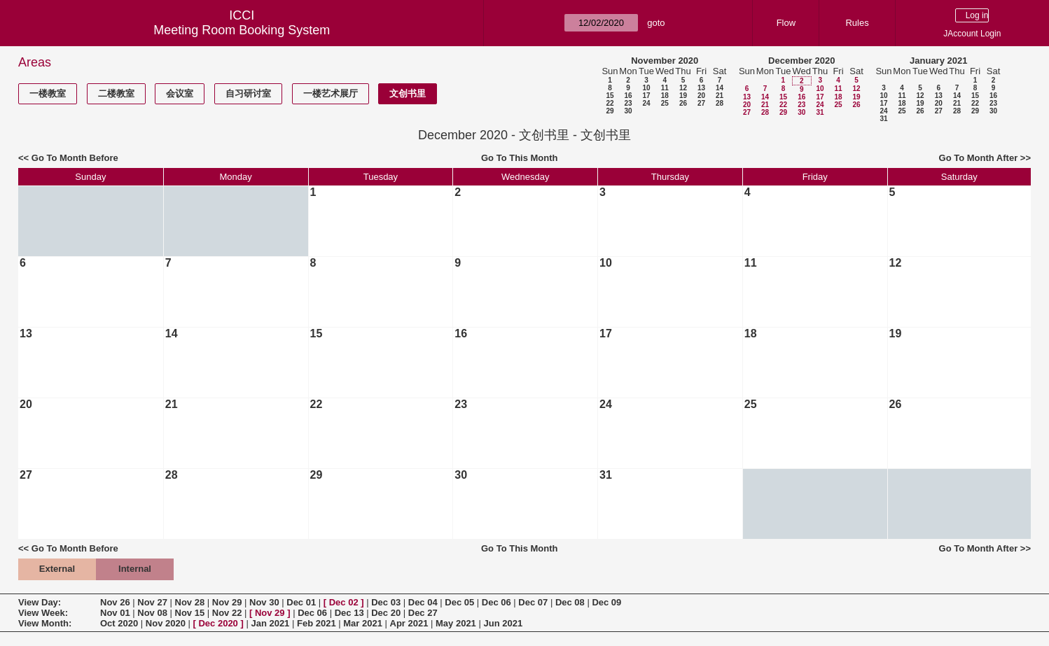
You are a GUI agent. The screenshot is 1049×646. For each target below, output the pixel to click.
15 (609, 95)
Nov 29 (227, 602)
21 (719, 95)
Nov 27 (152, 602)
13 (701, 88)
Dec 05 (459, 602)
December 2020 (801, 60)
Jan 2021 (270, 623)
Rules (856, 22)
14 (719, 88)
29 (609, 111)
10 (646, 88)
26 (683, 103)
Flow (786, 22)
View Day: (39, 602)
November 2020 (664, 60)
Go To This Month (519, 158)
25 (665, 103)
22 (609, 103)
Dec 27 (423, 613)
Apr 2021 (409, 623)
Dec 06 (496, 602)
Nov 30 (264, 602)
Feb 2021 (316, 623)
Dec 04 (423, 602)
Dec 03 (386, 602)
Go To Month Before (75, 158)
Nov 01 (115, 613)
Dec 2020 (217, 623)
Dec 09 (606, 602)
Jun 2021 (502, 623)
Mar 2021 (362, 623)
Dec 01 (301, 602)
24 (646, 103)
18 (665, 95)
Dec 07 (533, 602)
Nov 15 (190, 613)
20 (701, 95)
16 (628, 95)
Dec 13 (349, 613)
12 (683, 88)
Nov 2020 (166, 623)
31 (820, 112)
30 (628, 111)
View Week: (43, 613)
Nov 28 (190, 602)
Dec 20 (386, 613)
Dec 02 (344, 602)
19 (683, 95)
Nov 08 (152, 613)
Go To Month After (978, 158)
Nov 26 (115, 602)
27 (701, 103)
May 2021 (456, 623)
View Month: (44, 623)
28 (719, 103)
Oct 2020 (119, 623)
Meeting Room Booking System (241, 30)
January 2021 (938, 60)
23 (628, 103)
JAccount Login (972, 33)
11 (665, 88)
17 (646, 95)
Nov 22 (227, 613)
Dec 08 (570, 602)
